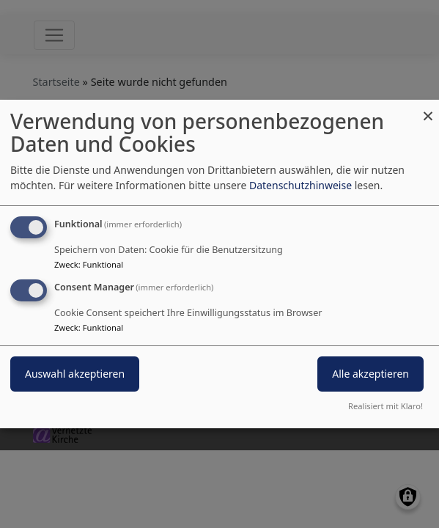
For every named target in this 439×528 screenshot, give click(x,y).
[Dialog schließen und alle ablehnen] (428, 109)
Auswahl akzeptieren (75, 374)
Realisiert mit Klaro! (385, 405)
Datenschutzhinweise (300, 185)
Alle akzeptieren (370, 374)
